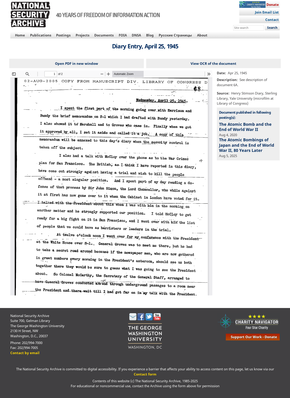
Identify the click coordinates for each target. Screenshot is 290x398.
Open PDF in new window (76, 63)
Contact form (145, 374)
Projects (82, 35)
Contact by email (25, 353)
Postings (63, 35)
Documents (104, 35)
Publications (40, 35)
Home (20, 35)
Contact (272, 19)
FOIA (123, 35)
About (202, 35)
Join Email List (267, 12)
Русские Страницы (175, 35)
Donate (272, 4)
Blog (150, 35)
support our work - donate (254, 337)
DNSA (136, 35)
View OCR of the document (213, 63)
